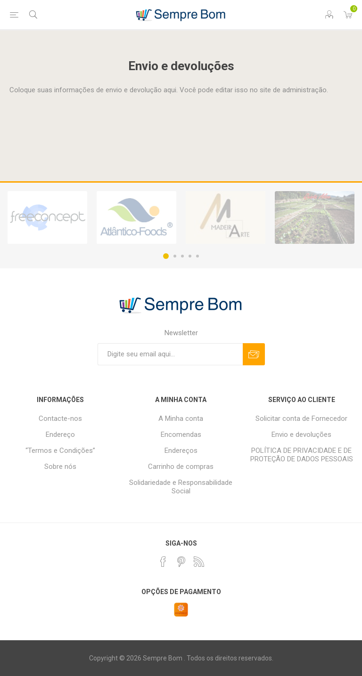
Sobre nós (60, 466)
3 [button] (182, 256)
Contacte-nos (60, 418)
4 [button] (190, 256)
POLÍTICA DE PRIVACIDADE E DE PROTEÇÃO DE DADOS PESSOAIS (301, 454)
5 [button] (197, 256)
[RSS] (198, 561)
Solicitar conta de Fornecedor (301, 418)
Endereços (181, 450)
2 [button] (174, 256)
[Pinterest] (181, 561)
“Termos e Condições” (60, 450)
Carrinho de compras (181, 466)
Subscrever (254, 354)
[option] (47, 217)
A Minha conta (180, 418)
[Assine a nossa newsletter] (170, 354)
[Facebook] (163, 561)
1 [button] (166, 256)
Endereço (60, 434)
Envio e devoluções (301, 434)
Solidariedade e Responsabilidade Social (180, 486)
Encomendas (181, 434)
